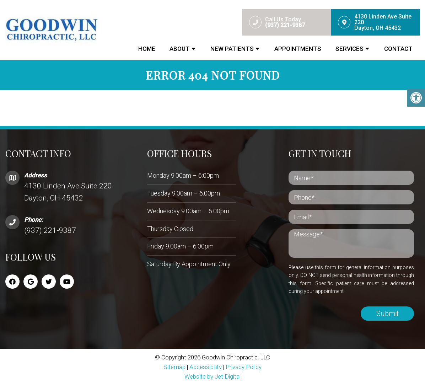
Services (349, 48)
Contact (398, 48)
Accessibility (205, 366)
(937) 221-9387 (50, 230)
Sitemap (174, 366)
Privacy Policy (244, 366)
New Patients (232, 48)
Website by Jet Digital (212, 376)
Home (146, 48)
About (180, 48)
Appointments (297, 48)
